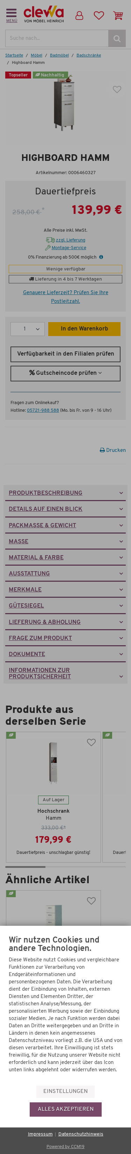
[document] (65, 1010)
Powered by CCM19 (65, 1147)
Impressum (40, 1134)
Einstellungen (65, 1091)
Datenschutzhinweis (80, 1134)
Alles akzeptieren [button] (66, 1109)
